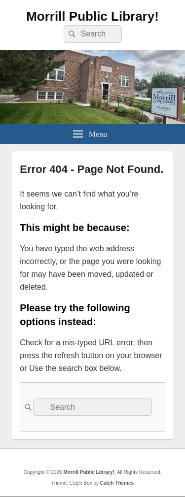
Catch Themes (117, 483)
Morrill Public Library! (92, 16)
